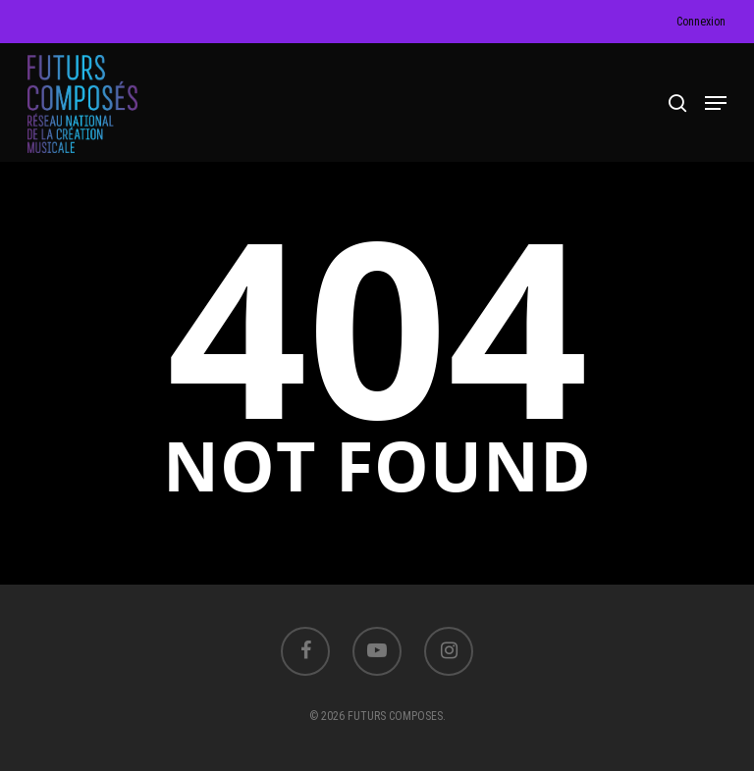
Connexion (701, 21)
